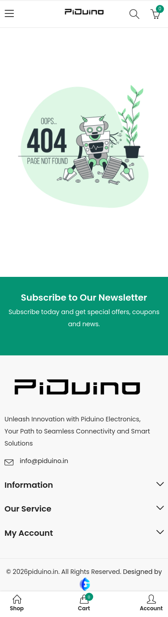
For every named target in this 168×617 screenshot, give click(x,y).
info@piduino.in (44, 460)
